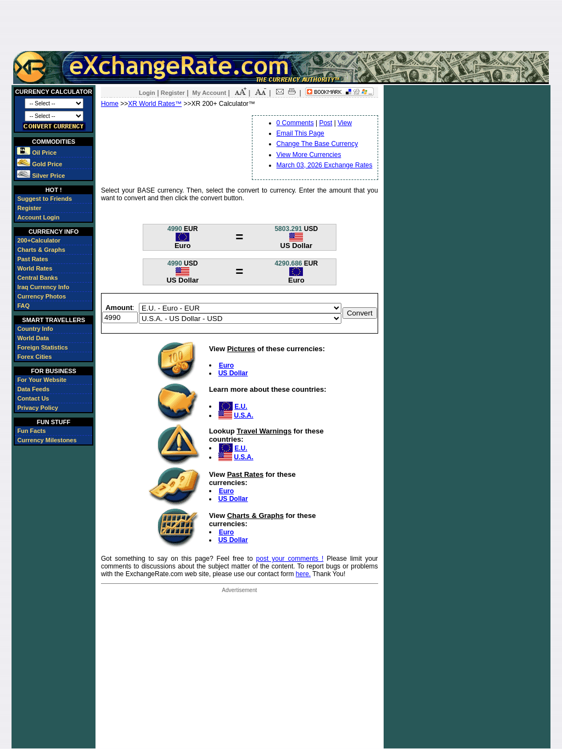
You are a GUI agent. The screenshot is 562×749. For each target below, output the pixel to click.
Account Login (38, 217)
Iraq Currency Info (43, 287)
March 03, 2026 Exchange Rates (325, 165)
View (345, 123)
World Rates (34, 268)
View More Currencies (309, 155)
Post (325, 123)
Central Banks (37, 277)
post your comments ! (290, 558)
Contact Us (33, 398)
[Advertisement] (281, 25)
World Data (33, 338)
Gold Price (39, 164)
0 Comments (295, 123)
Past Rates (32, 259)
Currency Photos (41, 296)
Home (110, 104)
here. (303, 574)
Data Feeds (33, 389)
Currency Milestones (46, 440)
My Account (209, 92)
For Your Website (41, 379)
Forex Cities (34, 356)
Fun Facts (31, 430)
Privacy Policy (37, 407)
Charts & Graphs (41, 249)
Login (147, 92)
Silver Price (41, 175)
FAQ (23, 305)
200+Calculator (38, 240)
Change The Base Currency (317, 144)
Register (29, 208)
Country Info (35, 328)
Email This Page (300, 133)
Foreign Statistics (42, 347)
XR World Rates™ (155, 104)
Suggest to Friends (44, 198)
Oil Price (37, 152)
